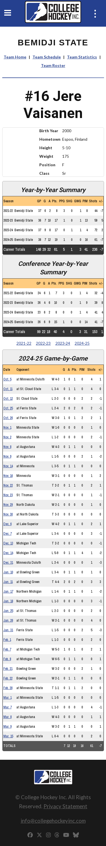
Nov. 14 (8, 466)
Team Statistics (82, 56)
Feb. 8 (7, 659)
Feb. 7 (7, 649)
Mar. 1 (7, 697)
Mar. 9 (7, 726)
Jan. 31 (8, 630)
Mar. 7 (7, 707)
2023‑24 (62, 343)
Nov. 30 (8, 514)
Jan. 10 (8, 572)
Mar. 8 (7, 717)
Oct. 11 (7, 389)
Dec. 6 (7, 524)
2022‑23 (43, 343)
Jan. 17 (8, 591)
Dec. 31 (8, 562)
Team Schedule (47, 56)
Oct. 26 (8, 418)
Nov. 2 (7, 437)
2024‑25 (82, 343)
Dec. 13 (8, 543)
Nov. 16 (8, 475)
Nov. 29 (8, 504)
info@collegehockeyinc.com (53, 820)
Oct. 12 (8, 398)
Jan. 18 (8, 601)
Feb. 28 (7, 688)
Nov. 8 (7, 447)
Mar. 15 (8, 736)
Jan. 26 (8, 620)
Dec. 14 (8, 553)
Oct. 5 (7, 379)
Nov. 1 (7, 427)
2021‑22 (23, 343)
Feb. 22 (7, 678)
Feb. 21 (7, 668)
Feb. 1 (7, 639)
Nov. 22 (8, 485)
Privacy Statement (65, 806)
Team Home (15, 56)
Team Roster (53, 65)
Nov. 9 (7, 456)
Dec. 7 (7, 533)
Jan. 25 (8, 611)
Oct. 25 (8, 408)
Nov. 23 (8, 495)
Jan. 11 (8, 582)
